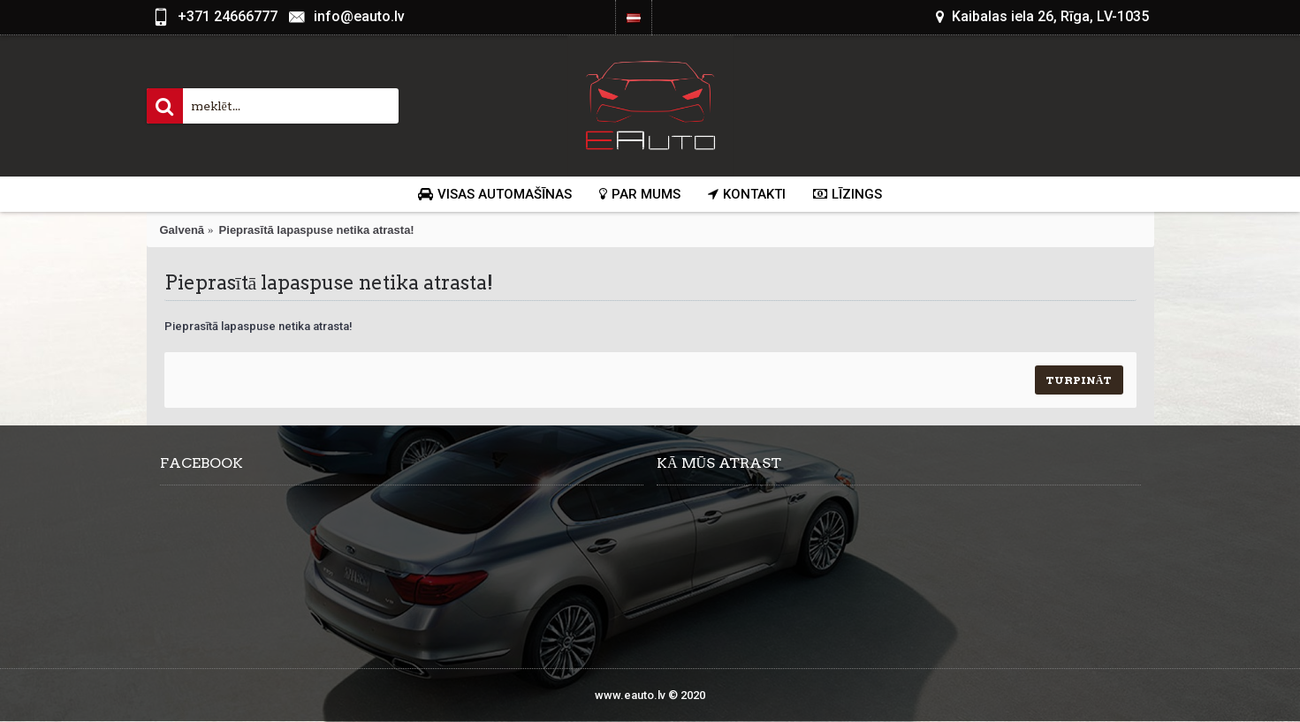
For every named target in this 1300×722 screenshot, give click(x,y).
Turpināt (1079, 380)
